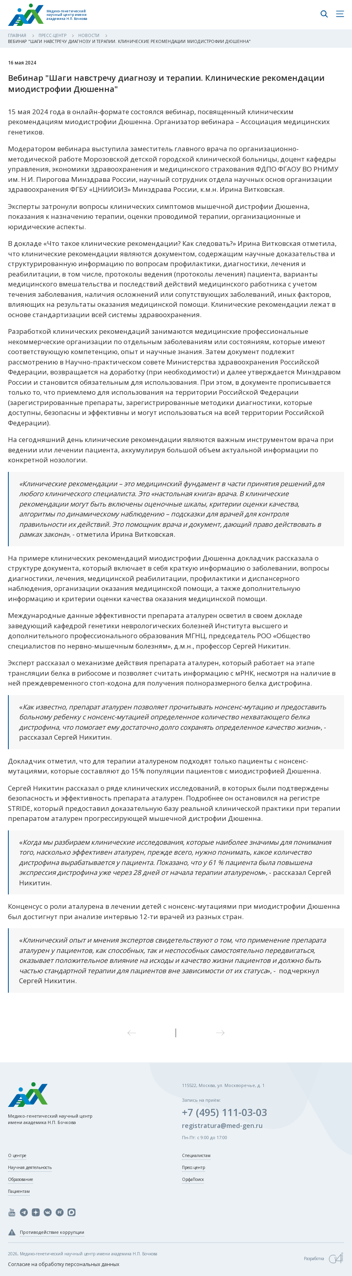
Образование (20, 1179)
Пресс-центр (53, 35)
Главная (18, 35)
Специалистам (196, 1155)
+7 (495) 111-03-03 (224, 1112)
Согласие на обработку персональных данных (63, 1264)
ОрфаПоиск (193, 1179)
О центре (17, 1155)
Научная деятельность (30, 1167)
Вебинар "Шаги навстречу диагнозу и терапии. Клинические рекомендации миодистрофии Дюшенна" (129, 41)
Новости (89, 35)
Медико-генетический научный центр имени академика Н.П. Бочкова (66, 15)
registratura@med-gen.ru (222, 1125)
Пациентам (19, 1191)
